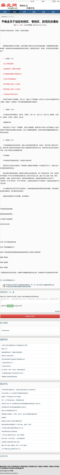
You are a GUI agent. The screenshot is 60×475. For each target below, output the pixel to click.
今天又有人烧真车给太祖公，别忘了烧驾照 (13, 435)
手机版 (11, 470)
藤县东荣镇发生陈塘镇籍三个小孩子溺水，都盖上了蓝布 (16, 424)
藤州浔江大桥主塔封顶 (7, 355)
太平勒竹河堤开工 (6, 366)
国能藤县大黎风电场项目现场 (9, 376)
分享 (24, 12)
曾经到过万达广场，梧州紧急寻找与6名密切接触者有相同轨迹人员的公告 (21, 403)
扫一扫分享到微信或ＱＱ (7, 280)
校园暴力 (4, 417)
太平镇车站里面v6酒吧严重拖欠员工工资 (12, 428)
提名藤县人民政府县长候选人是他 (10, 442)
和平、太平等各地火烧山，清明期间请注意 (13, 400)
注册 (58, 1)
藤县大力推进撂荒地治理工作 (9, 410)
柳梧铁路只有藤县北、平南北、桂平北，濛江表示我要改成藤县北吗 (19, 414)
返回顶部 (57, 311)
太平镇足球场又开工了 (7, 362)
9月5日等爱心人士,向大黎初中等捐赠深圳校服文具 (15, 393)
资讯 (14, 12)
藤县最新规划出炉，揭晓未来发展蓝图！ (12, 352)
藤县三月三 (5, 348)
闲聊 (33, 12)
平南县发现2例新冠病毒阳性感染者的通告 (18, 286)
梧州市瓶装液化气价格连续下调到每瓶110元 (13, 359)
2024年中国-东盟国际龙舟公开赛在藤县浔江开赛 (14, 345)
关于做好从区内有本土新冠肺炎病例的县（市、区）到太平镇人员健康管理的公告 (29, 285)
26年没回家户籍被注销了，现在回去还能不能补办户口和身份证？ (19, 389)
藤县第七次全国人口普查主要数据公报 (12, 421)
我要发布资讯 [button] (30, 316)
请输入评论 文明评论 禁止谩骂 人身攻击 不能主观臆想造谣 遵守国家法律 (19, 296)
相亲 (43, 12)
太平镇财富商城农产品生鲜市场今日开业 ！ (13, 373)
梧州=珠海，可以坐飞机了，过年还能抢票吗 (13, 438)
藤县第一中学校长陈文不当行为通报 (11, 396)
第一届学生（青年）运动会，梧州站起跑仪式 (13, 369)
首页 (4, 12)
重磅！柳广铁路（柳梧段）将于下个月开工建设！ (15, 445)
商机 (53, 12)
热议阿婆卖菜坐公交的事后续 (9, 431)
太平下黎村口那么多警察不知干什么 (11, 449)
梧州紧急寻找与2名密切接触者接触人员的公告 (14, 407)
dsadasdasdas (5, 330)
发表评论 (10, 306)
